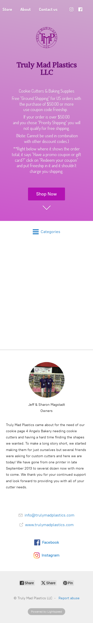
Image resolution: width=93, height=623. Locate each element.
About (25, 9)
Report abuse (69, 598)
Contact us (48, 9)
